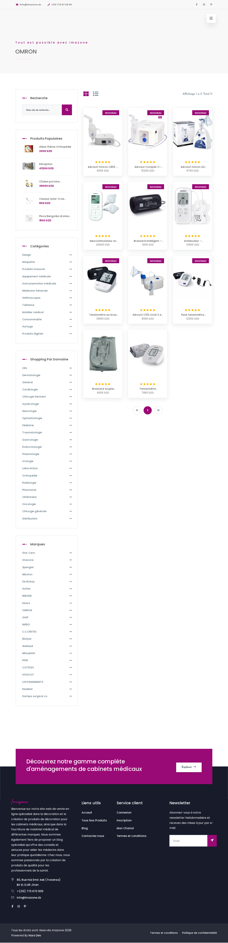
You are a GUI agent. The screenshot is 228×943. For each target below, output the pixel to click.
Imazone (47, 560)
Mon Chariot (126, 828)
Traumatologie (47, 432)
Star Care (47, 553)
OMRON (47, 610)
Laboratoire (47, 468)
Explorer (187, 766)
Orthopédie (47, 475)
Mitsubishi (47, 653)
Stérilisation (47, 518)
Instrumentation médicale (47, 283)
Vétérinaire (47, 497)
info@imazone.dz (28, 4)
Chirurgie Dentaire (47, 396)
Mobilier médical (47, 312)
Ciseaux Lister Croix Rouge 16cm (51, 200)
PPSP (47, 660)
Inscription (124, 820)
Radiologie (47, 483)
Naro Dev (35, 936)
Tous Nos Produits (95, 820)
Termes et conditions (132, 836)
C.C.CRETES (47, 631)
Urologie (47, 461)
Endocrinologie (47, 447)
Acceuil (87, 813)
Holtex (47, 589)
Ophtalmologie (47, 418)
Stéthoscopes (47, 298)
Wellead (47, 646)
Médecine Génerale (47, 291)
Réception (45, 164)
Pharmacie (47, 490)
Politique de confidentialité (199, 933)
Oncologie (47, 504)
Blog (85, 828)
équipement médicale (47, 276)
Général (47, 382)
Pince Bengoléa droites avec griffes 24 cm (54, 217)
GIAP (47, 617)
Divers (47, 603)
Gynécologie (47, 404)
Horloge (47, 326)
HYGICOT (47, 674)
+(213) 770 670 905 (30, 892)
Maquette (47, 262)
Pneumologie (47, 454)
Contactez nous (93, 836)
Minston (47, 574)
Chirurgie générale (47, 511)
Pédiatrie (47, 425)
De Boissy (47, 581)
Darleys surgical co (47, 696)
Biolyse (47, 639)
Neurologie (47, 411)
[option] (114, 36)
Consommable (47, 319)
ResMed (47, 689)
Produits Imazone (47, 269)
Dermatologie (47, 375)
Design (47, 255)
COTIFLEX (47, 667)
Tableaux (47, 305)
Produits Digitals (47, 334)
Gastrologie (47, 440)
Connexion (124, 813)
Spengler (47, 567)
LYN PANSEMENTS (47, 682)
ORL (47, 368)
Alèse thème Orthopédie (55, 147)
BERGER (47, 596)
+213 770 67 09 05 (59, 4)
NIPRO (47, 624)
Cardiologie (47, 389)
